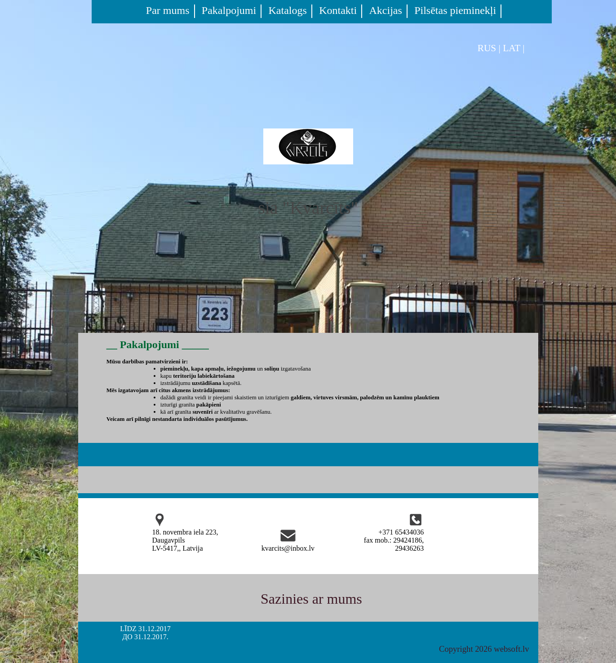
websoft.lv (511, 649)
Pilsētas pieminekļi (455, 10)
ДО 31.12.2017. (145, 637)
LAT (511, 48)
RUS (487, 48)
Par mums (168, 10)
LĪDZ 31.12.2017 (145, 628)
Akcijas (385, 10)
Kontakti (338, 10)
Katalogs (288, 10)
